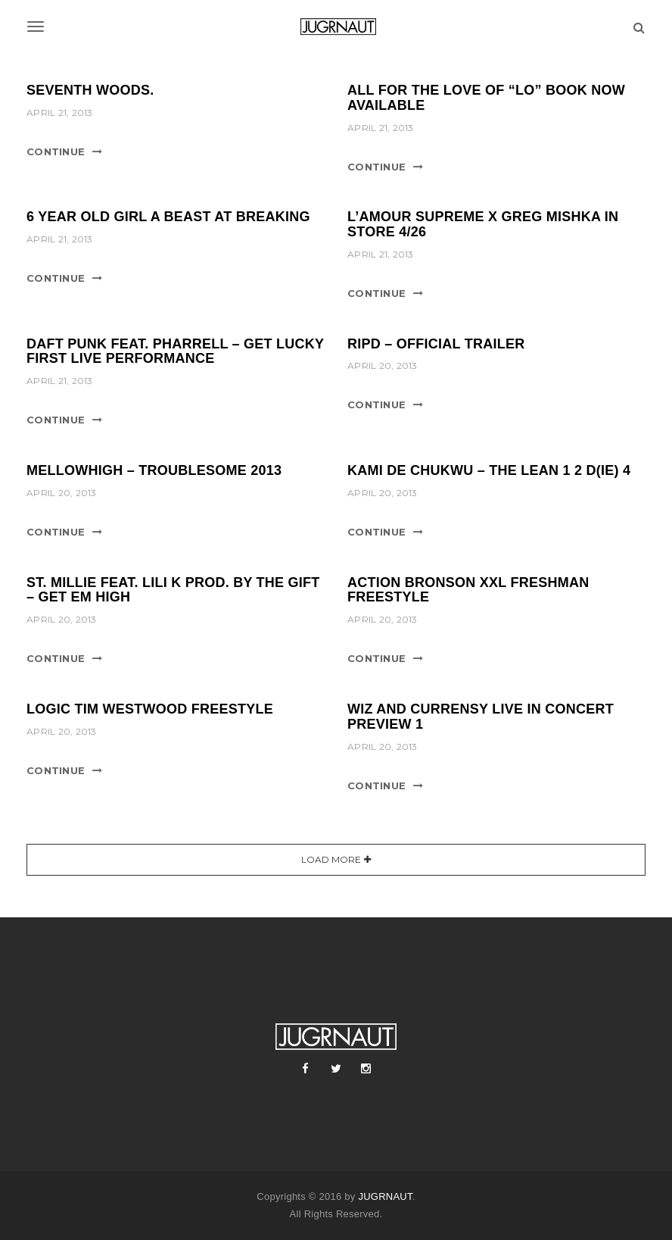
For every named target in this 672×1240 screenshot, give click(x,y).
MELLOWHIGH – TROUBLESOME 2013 (154, 470)
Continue (55, 151)
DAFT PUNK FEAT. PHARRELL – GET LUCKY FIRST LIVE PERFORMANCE (175, 351)
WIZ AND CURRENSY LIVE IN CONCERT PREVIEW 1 (480, 716)
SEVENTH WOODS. (90, 90)
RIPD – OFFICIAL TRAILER (435, 343)
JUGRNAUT (385, 1196)
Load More (331, 859)
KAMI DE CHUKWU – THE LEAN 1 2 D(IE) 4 (488, 470)
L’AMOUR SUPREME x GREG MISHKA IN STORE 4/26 (482, 224)
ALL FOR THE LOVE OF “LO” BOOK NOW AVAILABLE (486, 98)
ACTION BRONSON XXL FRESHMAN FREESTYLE (468, 590)
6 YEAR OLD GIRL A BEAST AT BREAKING (168, 216)
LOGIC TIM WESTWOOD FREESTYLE (149, 709)
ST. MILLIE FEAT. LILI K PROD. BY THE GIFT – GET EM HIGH (173, 590)
